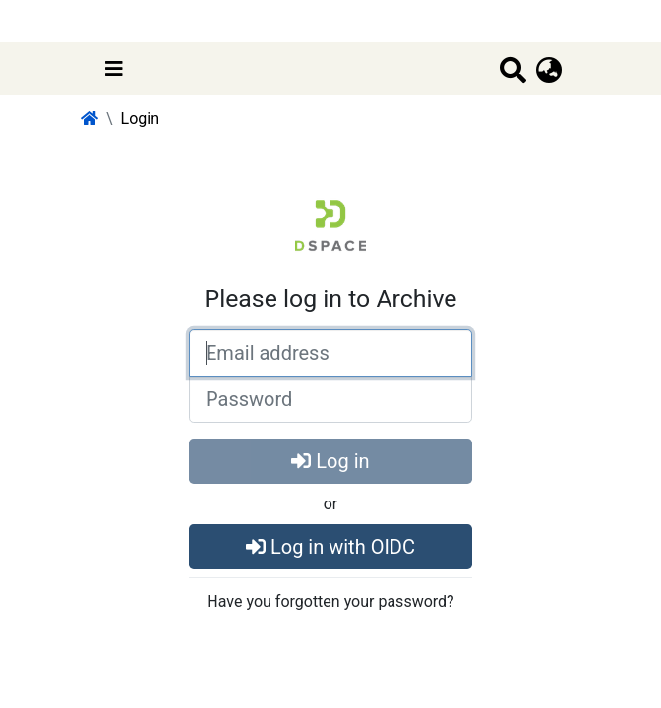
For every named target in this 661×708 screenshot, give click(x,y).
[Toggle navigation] (114, 69)
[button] (549, 70)
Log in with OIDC (330, 547)
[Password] (330, 399)
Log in (330, 461)
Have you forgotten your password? (330, 601)
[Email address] (330, 353)
